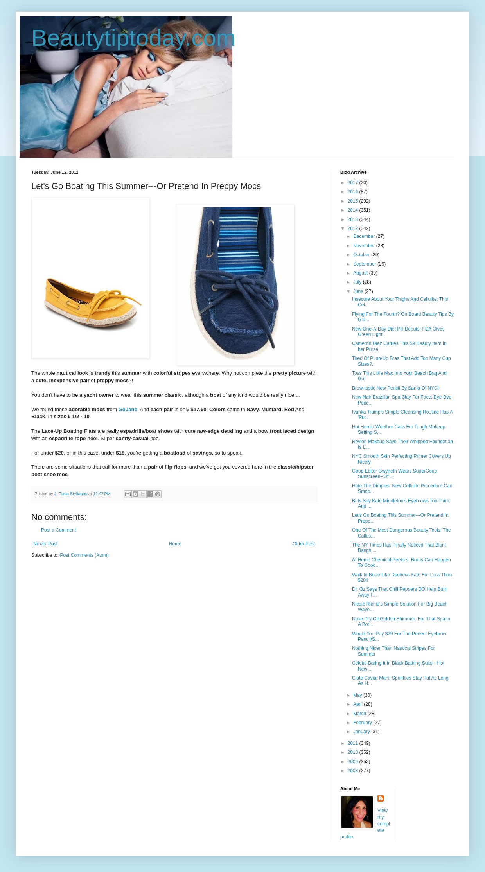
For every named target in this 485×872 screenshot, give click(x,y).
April (358, 704)
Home (175, 544)
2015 (353, 201)
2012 (353, 228)
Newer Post (45, 544)
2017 (353, 182)
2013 (353, 219)
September (365, 264)
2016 (353, 191)
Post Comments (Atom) (84, 555)
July (358, 282)
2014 (353, 210)
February (363, 722)
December (364, 236)
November (364, 245)
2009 (353, 761)
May (358, 695)
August (361, 273)
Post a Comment (58, 530)
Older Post (304, 544)
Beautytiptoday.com (133, 38)
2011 (353, 743)
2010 (353, 752)
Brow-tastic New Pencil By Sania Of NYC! (395, 388)
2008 (353, 770)
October (362, 254)
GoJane (128, 409)
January (362, 731)
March (360, 713)
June (359, 291)
